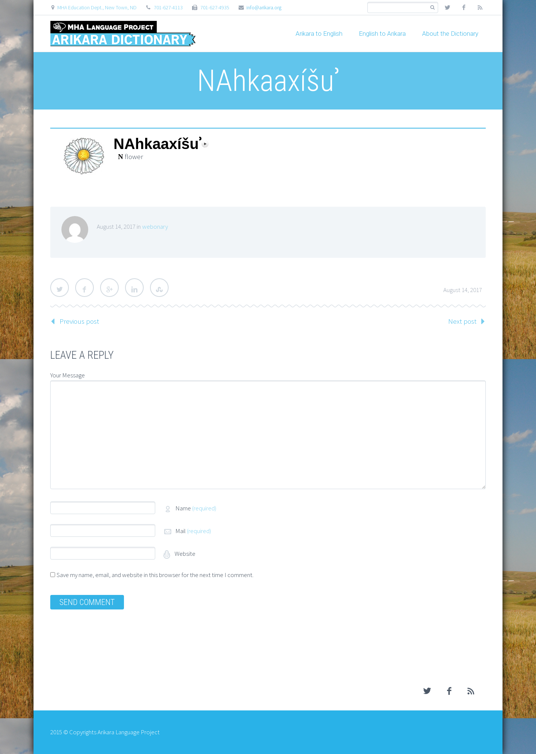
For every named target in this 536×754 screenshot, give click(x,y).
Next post (462, 321)
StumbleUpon (159, 287)
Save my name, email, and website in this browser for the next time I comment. (155, 575)
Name (195, 508)
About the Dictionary (450, 33)
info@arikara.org (263, 7)
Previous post (79, 321)
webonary (155, 226)
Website (184, 553)
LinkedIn (134, 287)
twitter (447, 7)
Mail (193, 531)
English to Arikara (382, 33)
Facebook (84, 287)
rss (480, 7)
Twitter (59, 287)
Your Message (67, 375)
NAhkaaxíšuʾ (157, 144)
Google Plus (109, 287)
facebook (463, 7)
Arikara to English (319, 33)
